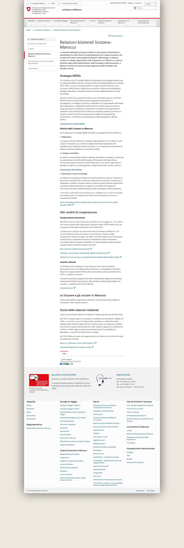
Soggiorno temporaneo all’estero (72, 505)
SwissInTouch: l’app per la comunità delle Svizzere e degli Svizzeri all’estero (108, 528)
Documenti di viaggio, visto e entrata (73, 462)
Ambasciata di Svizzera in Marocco (39, 472)
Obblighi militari (99, 488)
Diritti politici (98, 458)
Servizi (93, 23)
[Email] (72, 408)
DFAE (53, 3)
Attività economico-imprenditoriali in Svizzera (140, 464)
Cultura (129, 475)
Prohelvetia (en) (67, 288)
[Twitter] (63, 408)
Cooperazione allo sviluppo (71, 169)
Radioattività (64, 475)
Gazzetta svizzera (99, 514)
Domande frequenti (67, 465)
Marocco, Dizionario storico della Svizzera (78, 343)
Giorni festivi (31, 460)
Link (63, 353)
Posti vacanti (31, 463)
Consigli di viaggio (60, 23)
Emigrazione (64, 502)
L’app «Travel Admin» (67, 489)
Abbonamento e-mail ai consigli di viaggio (75, 486)
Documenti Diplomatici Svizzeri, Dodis (77, 347)
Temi (128, 500)
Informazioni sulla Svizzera (136, 460)
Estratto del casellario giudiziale (104, 491)
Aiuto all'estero (65, 479)
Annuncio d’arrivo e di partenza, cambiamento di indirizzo (104, 451)
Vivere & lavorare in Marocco (79, 23)
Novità (29, 449)
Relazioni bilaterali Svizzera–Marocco (140, 478)
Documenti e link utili (67, 482)
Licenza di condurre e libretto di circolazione (104, 463)
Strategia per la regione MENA (72, 124)
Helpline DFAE (123, 419)
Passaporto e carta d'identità (103, 455)
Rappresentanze (44, 23)
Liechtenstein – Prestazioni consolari (106, 501)
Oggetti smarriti (99, 484)
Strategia (130, 496)
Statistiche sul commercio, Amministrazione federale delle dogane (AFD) (90, 257)
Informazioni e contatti (135, 453)
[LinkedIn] (65, 408)
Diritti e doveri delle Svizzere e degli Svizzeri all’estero (72, 523)
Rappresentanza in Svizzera (69, 498)
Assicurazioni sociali (100, 481)
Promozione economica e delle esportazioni (137, 483)
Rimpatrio (63, 515)
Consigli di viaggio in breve (69, 453)
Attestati (96, 478)
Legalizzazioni (98, 474)
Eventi (29, 456)
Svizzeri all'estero (66, 519)
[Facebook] (61, 408)
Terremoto (63, 472)
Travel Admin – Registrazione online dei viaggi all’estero (107, 506)
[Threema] (68, 408)
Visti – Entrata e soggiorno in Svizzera (140, 449)
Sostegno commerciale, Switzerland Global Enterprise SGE (85, 253)
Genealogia (97, 494)
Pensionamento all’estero (69, 512)
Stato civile (97, 520)
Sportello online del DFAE (64, 419)
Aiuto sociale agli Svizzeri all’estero (105, 471)
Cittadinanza (97, 517)
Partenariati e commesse (135, 507)
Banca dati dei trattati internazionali (76, 249)
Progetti (129, 503)
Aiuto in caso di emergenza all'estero (106, 467)
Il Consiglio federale (37, 3)
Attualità (31, 23)
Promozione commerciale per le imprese (107, 524)
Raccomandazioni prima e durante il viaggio (73, 458)
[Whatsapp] (70, 408)
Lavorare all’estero (66, 508)
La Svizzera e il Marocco (126, 23)
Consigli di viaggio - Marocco (70, 449)
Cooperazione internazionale (146, 23)
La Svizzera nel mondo (69, 3)
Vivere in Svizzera (133, 456)
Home (29, 30)
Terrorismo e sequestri (68, 469)
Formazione (131, 487)
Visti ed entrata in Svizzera (107, 23)
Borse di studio (98, 498)
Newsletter (30, 453)
